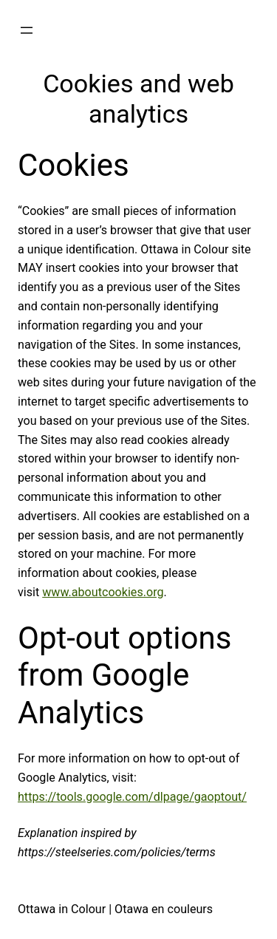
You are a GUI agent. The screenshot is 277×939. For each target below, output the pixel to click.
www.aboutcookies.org (102, 592)
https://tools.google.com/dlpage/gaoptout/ (132, 797)
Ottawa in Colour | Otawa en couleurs (115, 909)
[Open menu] (26, 30)
